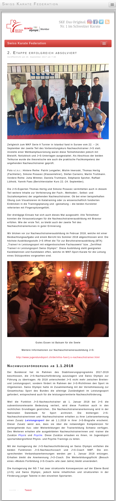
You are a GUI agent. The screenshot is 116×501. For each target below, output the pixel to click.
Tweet (28, 490)
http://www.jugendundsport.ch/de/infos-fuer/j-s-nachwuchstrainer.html (58, 357)
